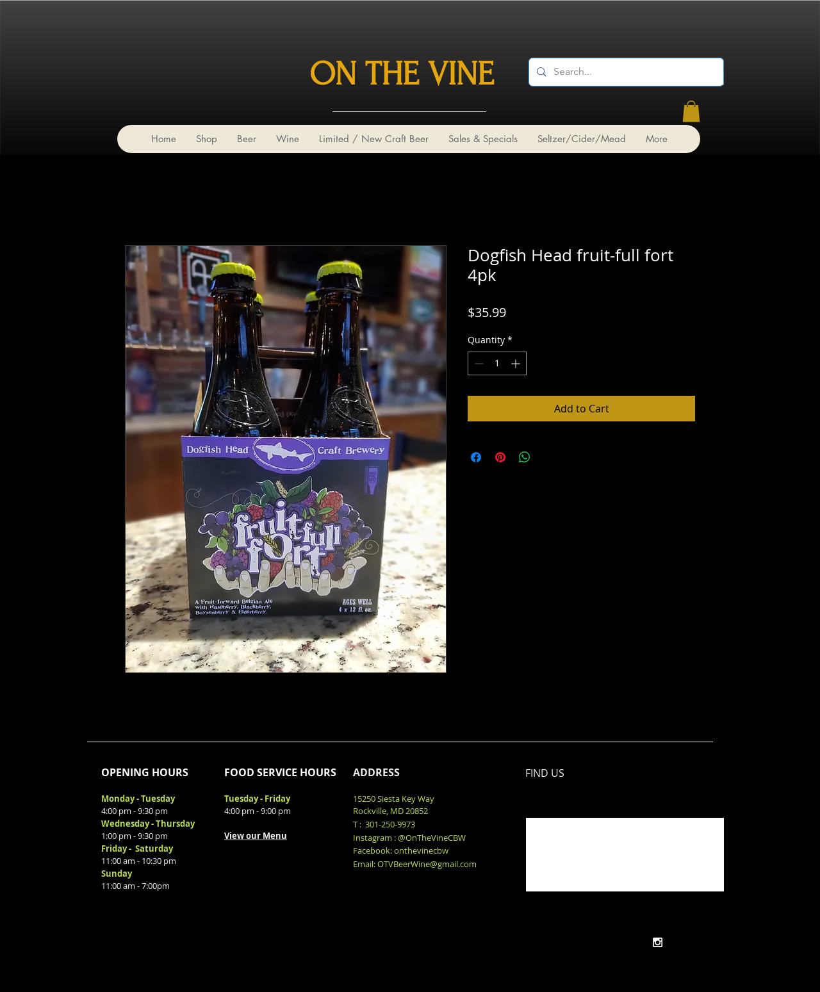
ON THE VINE (401, 74)
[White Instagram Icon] (657, 942)
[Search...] (625, 72)
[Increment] (517, 363)
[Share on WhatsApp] (524, 457)
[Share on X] (549, 457)
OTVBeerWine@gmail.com (427, 864)
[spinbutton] (497, 363)
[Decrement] (478, 363)
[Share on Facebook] (476, 457)
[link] (691, 111)
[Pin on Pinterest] (500, 457)
